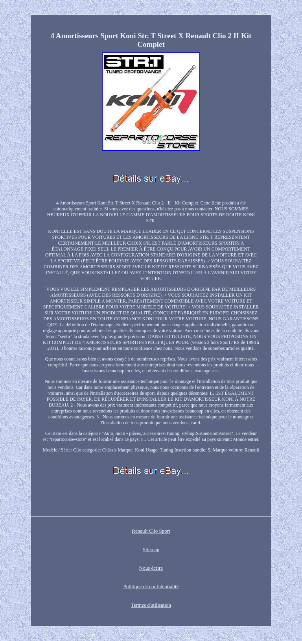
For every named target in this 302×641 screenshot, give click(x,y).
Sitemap (151, 549)
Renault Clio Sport (151, 531)
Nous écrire (151, 568)
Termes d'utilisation (151, 605)
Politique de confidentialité (151, 586)
